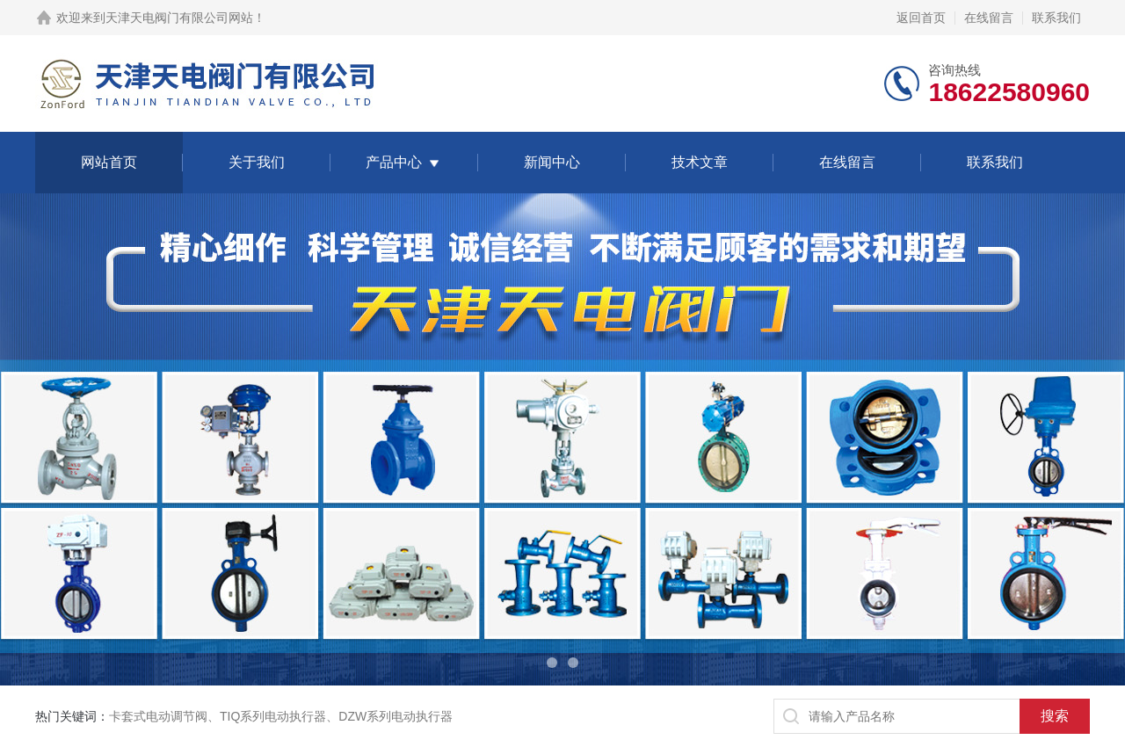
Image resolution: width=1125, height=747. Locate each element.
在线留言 (988, 18)
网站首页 (109, 162)
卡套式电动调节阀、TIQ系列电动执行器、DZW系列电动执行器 (281, 716)
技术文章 (699, 162)
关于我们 (257, 162)
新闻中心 (552, 162)
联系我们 (1056, 18)
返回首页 (921, 18)
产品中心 (394, 162)
